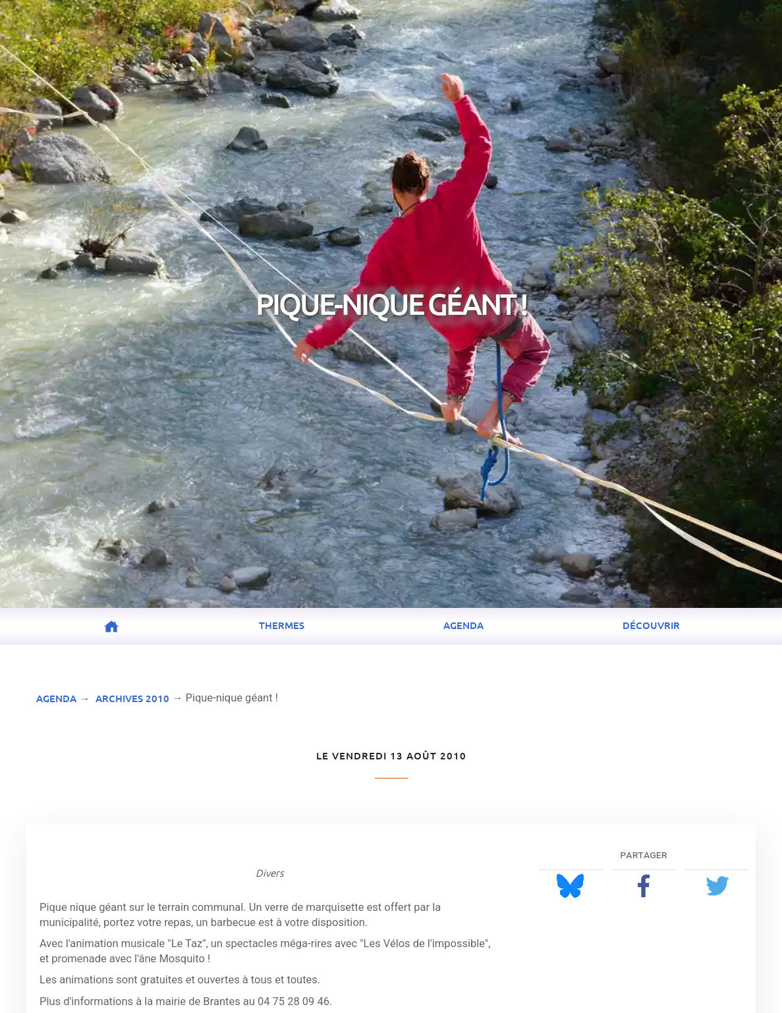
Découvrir (651, 625)
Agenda (463, 625)
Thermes (281, 625)
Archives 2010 (132, 698)
